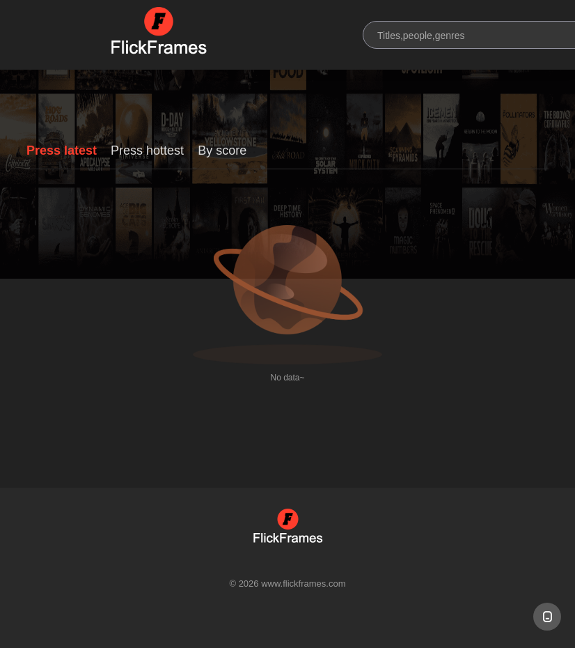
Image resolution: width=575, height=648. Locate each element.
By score (222, 150)
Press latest (61, 150)
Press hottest (147, 150)
